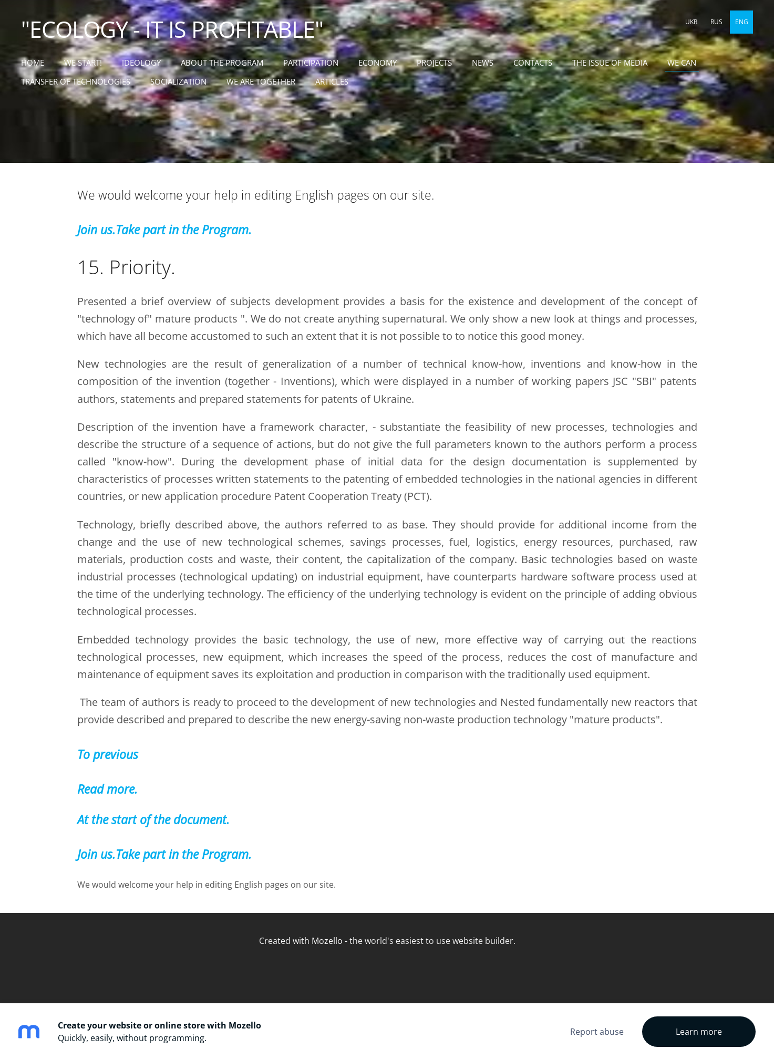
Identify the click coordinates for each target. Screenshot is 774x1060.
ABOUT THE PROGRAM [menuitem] (222, 62)
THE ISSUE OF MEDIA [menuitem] (609, 62)
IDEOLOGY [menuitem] (141, 62)
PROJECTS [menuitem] (434, 62)
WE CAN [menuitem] (681, 62)
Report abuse (597, 1031)
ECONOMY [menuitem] (377, 62)
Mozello (327, 941)
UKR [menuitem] (691, 21)
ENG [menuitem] (741, 21)
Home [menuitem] (32, 62)
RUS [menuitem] (716, 21)
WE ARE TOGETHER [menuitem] (260, 81)
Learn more (699, 1031)
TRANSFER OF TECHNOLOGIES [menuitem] (75, 81)
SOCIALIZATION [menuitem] (178, 81)
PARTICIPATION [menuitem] (310, 62)
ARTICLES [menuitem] (331, 81)
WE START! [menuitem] (83, 62)
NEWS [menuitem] (482, 62)
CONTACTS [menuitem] (532, 62)
